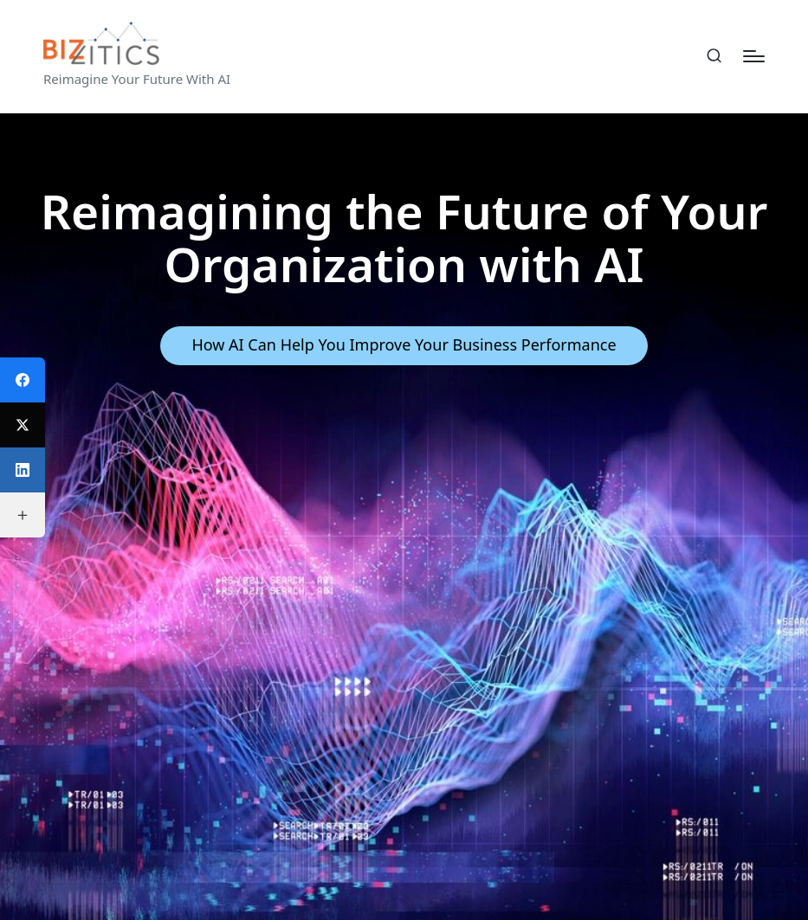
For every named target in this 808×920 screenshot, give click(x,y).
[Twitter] (22, 424)
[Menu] (754, 56)
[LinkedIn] (22, 469)
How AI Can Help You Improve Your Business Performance (403, 344)
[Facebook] (22, 379)
